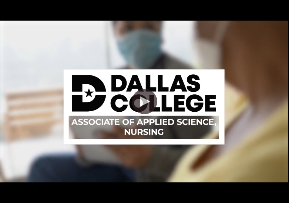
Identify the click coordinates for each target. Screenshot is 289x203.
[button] (144, 101)
